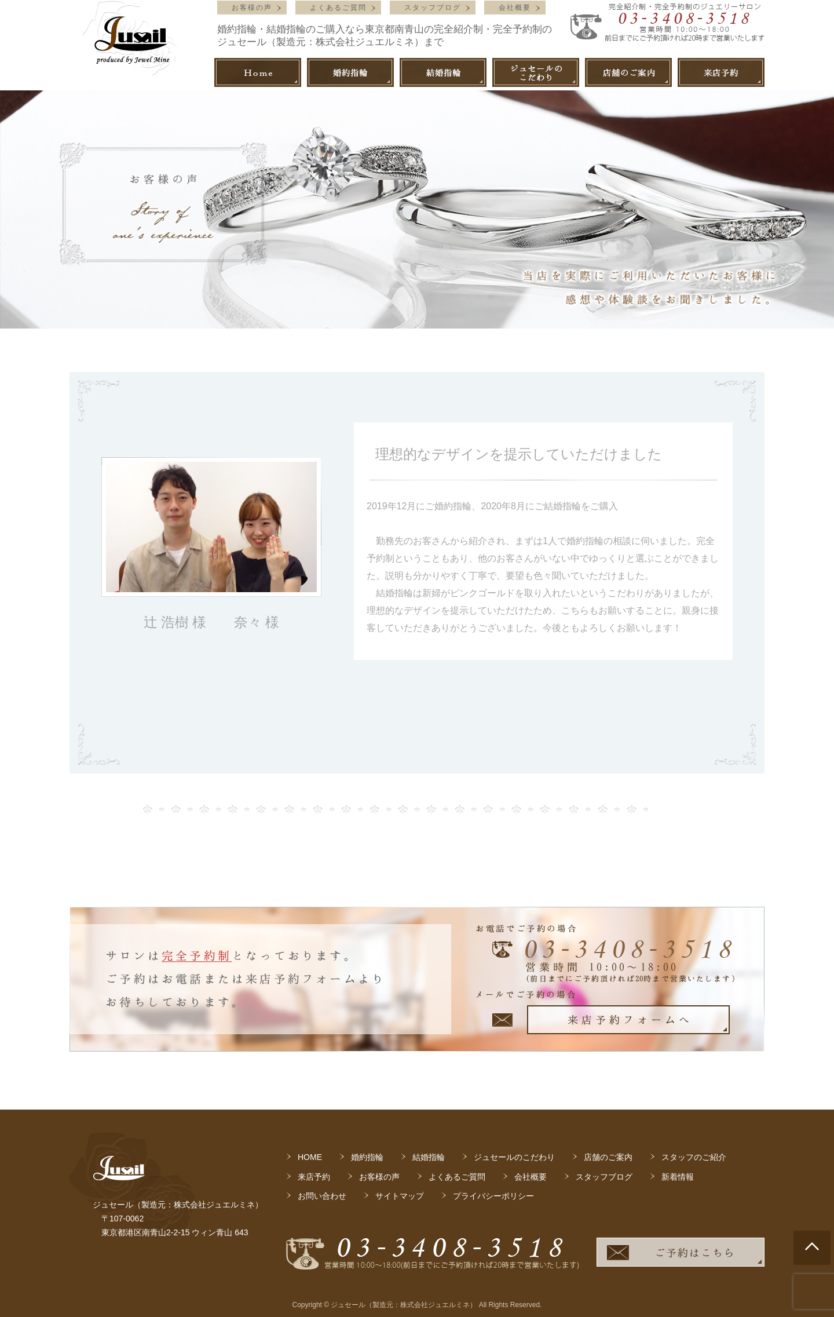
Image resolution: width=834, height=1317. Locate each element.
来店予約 (314, 1176)
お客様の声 (252, 7)
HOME (310, 1157)
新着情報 (677, 1176)
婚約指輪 (367, 1157)
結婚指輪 (428, 1157)
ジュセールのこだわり (514, 1157)
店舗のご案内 (608, 1157)
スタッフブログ (432, 7)
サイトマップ (399, 1196)
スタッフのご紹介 (693, 1157)
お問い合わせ (322, 1196)
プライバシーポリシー (493, 1196)
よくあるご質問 (338, 7)
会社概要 (515, 7)
